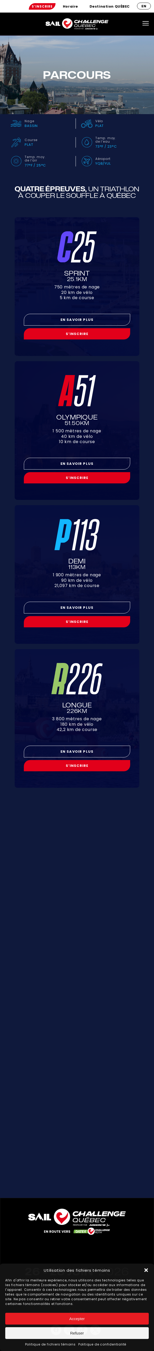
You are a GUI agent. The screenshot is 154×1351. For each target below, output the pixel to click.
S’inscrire (42, 6)
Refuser (77, 1333)
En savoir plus (77, 319)
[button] (146, 1270)
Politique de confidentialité (102, 1344)
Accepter (77, 1318)
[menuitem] (42, 6)
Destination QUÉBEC (110, 6)
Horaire (70, 6)
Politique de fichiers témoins (50, 1344)
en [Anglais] (143, 6)
